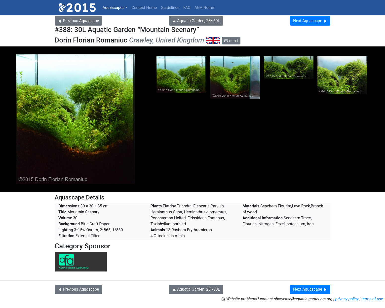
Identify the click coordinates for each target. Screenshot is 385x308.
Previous (78, 20)
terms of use (372, 299)
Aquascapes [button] (113, 7)
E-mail (231, 40)
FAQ (187, 7)
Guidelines (170, 7)
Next (310, 20)
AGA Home (204, 7)
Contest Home (144, 7)
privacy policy (347, 299)
